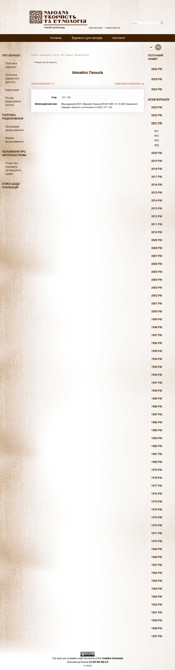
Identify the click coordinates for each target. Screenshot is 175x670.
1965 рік (156, 580)
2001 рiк (156, 303)
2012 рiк (156, 216)
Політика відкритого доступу (12, 78)
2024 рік (156, 89)
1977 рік (156, 485)
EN (158, 47)
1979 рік (156, 470)
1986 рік (156, 422)
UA (151, 47)
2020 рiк (156, 153)
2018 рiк (156, 168)
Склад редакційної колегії (13, 101)
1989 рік (156, 398)
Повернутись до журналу (45, 62)
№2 (156, 135)
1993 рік (156, 367)
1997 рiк (156, 335)
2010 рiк (156, 232)
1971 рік (156, 533)
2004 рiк (156, 279)
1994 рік (156, 359)
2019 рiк (156, 161)
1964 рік (156, 588)
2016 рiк (156, 184)
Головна (56, 38)
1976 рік (156, 493)
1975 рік (156, 501)
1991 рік (156, 382)
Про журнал (11, 55)
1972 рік (156, 525)
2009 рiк (156, 240)
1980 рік (156, 462)
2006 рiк (156, 264)
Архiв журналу (159, 99)
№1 (156, 131)
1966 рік (156, 573)
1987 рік (156, 414)
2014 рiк (156, 200)
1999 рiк (156, 319)
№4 (156, 145)
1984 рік (156, 438)
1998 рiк (156, 327)
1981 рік (156, 454)
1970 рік (156, 541)
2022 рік (156, 115)
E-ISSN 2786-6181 (112, 28)
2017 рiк (156, 176)
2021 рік (156, 123)
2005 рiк (156, 271)
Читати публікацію (40, 83)
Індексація (12, 90)
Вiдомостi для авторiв (87, 38)
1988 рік (156, 406)
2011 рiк (156, 224)
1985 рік (156, 430)
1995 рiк (156, 351)
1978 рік (156, 477)
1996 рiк (156, 343)
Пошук (163, 23)
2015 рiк (156, 192)
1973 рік (156, 517)
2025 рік (156, 79)
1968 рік (156, 557)
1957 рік (156, 636)
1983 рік (156, 446)
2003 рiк (156, 287)
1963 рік (156, 596)
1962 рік (156, 604)
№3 (156, 140)
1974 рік (156, 509)
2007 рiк (156, 256)
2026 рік (156, 69)
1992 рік (156, 374)
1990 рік (156, 390)
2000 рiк (156, 311)
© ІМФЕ (87, 665)
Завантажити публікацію (128, 83)
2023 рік (156, 107)
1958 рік (156, 628)
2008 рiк (156, 248)
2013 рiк (156, 208)
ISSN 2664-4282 (96, 28)
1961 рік (156, 612)
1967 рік (156, 565)
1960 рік (156, 620)
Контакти (119, 38)
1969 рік (156, 549)
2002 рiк (156, 295)
